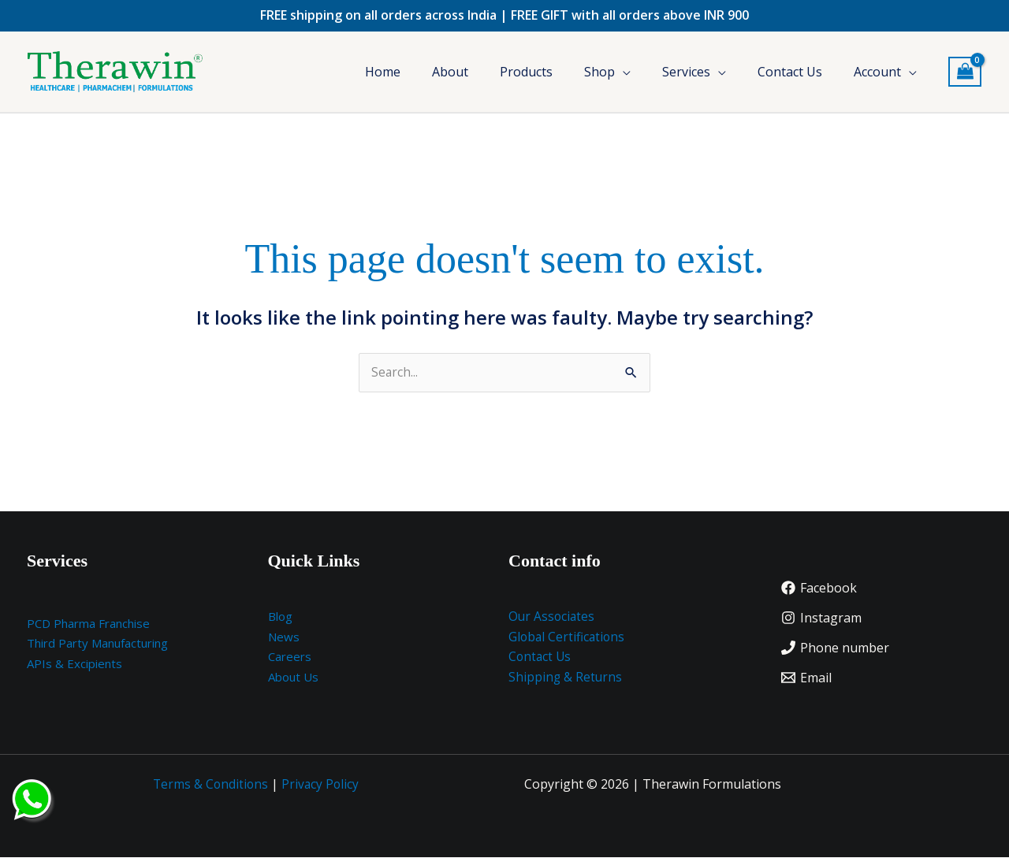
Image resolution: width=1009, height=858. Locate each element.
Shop (599, 71)
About (450, 71)
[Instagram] (821, 618)
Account (877, 71)
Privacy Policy (321, 784)
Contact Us (790, 71)
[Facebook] (819, 589)
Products (526, 71)
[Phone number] (835, 648)
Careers (289, 657)
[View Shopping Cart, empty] (964, 72)
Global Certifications (567, 637)
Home (382, 71)
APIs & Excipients (74, 664)
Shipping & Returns (566, 677)
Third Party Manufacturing (97, 644)
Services (686, 71)
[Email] (806, 678)
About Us (293, 677)
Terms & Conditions (210, 784)
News (284, 637)
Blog (280, 617)
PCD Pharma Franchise (88, 623)
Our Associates (552, 617)
